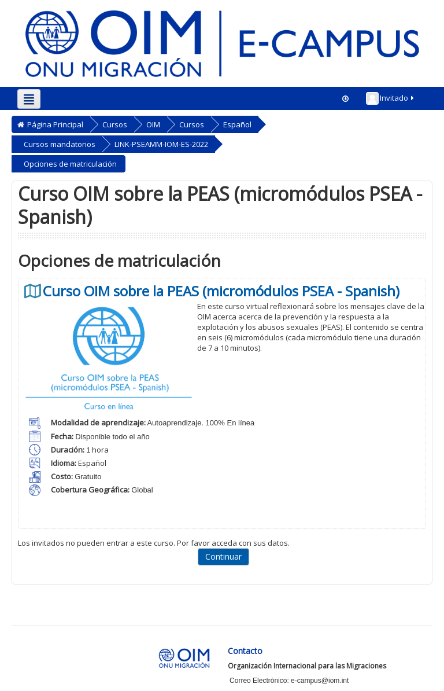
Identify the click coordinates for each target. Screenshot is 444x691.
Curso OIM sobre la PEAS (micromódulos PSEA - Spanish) (221, 291)
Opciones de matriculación (70, 164)
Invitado (391, 98)
